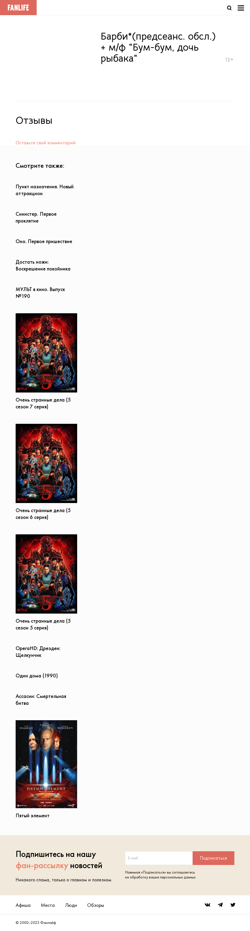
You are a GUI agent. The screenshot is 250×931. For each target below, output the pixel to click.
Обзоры (95, 905)
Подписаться (213, 858)
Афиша (23, 905)
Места (48, 905)
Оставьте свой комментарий (46, 142)
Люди (71, 905)
